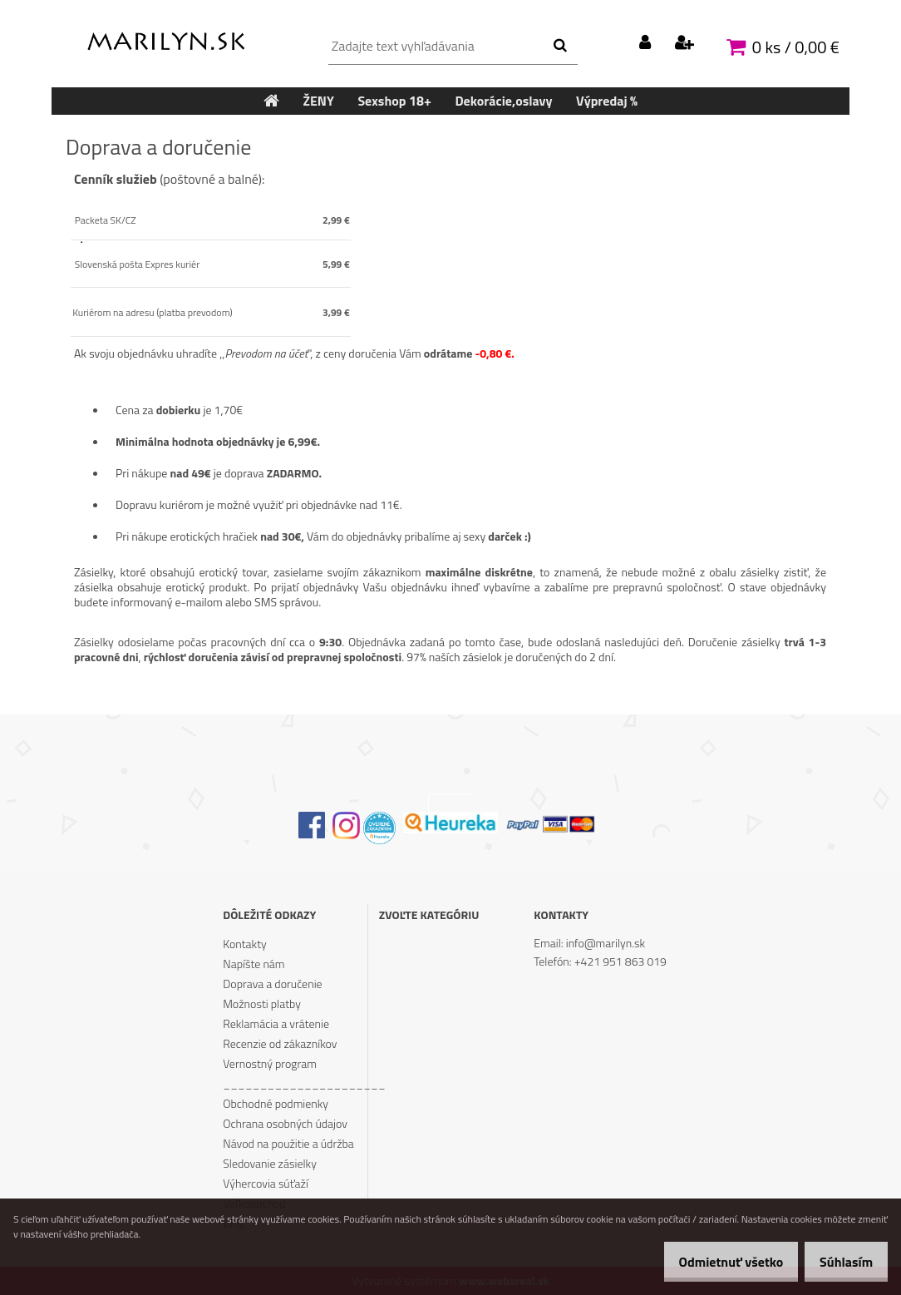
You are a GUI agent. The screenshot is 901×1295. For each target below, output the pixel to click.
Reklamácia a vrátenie (276, 1023)
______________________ (295, 1083)
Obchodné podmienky (275, 1103)
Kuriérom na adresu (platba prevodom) (152, 312)
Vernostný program (270, 1063)
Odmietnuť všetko (713, 1262)
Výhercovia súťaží (265, 1183)
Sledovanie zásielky (270, 1163)
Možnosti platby (262, 1003)
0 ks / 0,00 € (795, 47)
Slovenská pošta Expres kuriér (135, 264)
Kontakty (244, 943)
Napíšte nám (253, 963)
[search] (559, 46)
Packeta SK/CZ (104, 220)
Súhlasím (840, 1262)
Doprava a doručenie (272, 983)
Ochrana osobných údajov (285, 1123)
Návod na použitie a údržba (288, 1143)
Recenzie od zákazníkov (280, 1043)
